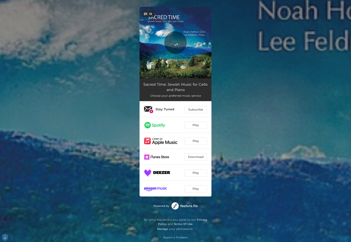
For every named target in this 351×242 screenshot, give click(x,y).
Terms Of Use (183, 224)
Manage (162, 229)
